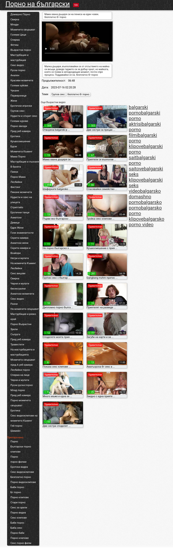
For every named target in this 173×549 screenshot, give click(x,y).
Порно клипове (19, 497)
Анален (14, 75)
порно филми (18, 461)
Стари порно (18, 502)
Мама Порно (18, 156)
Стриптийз (16, 207)
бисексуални (18, 288)
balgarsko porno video (146, 221)
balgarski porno (138, 110)
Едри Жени (16, 227)
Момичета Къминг (21, 151)
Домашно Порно (20, 14)
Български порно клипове (20, 449)
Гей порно (16, 425)
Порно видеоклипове (23, 482)
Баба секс (16, 527)
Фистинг (15, 187)
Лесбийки (16, 182)
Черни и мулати (19, 283)
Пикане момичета (21, 192)
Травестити (17, 344)
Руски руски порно (21, 385)
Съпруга (15, 334)
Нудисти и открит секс (23, 115)
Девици (15, 222)
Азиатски (15, 217)
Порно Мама (18, 176)
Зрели (14, 329)
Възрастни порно (20, 49)
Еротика (15, 136)
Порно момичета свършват (20, 403)
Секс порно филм (20, 543)
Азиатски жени (19, 242)
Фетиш (14, 44)
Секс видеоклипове (22, 471)
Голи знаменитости (21, 232)
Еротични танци (19, 212)
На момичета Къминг (23, 263)
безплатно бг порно (78, 94)
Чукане (14, 90)
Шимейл (15, 430)
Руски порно (17, 70)
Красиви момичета (21, 80)
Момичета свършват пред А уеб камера (22, 362)
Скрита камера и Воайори (20, 250)
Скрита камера (19, 237)
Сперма (15, 39)
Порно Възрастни (20, 324)
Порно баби (17, 532)
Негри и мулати (19, 258)
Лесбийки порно (20, 369)
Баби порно (17, 487)
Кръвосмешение (20, 141)
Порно (14, 441)
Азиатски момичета (22, 293)
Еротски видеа (19, 466)
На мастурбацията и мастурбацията (22, 352)
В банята (15, 166)
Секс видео (17, 65)
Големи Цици (18, 34)
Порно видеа (18, 512)
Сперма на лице (20, 374)
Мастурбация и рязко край (23, 317)
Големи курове (19, 121)
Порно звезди (18, 126)
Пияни (14, 171)
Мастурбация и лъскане (24, 161)
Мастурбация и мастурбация (19, 57)
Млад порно (17, 390)
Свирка (14, 19)
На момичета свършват (24, 308)
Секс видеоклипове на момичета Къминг (24, 418)
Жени (13, 100)
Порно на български (37, 4)
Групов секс (17, 110)
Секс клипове (18, 517)
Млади (14, 24)
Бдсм (13, 146)
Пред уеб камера (20, 131)
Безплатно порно (20, 477)
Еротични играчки (21, 105)
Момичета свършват (22, 29)
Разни (14, 303)
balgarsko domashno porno (145, 196)
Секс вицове (18, 273)
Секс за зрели (18, 507)
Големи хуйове (19, 85)
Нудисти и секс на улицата (21, 200)
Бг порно (15, 492)
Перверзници (18, 95)
